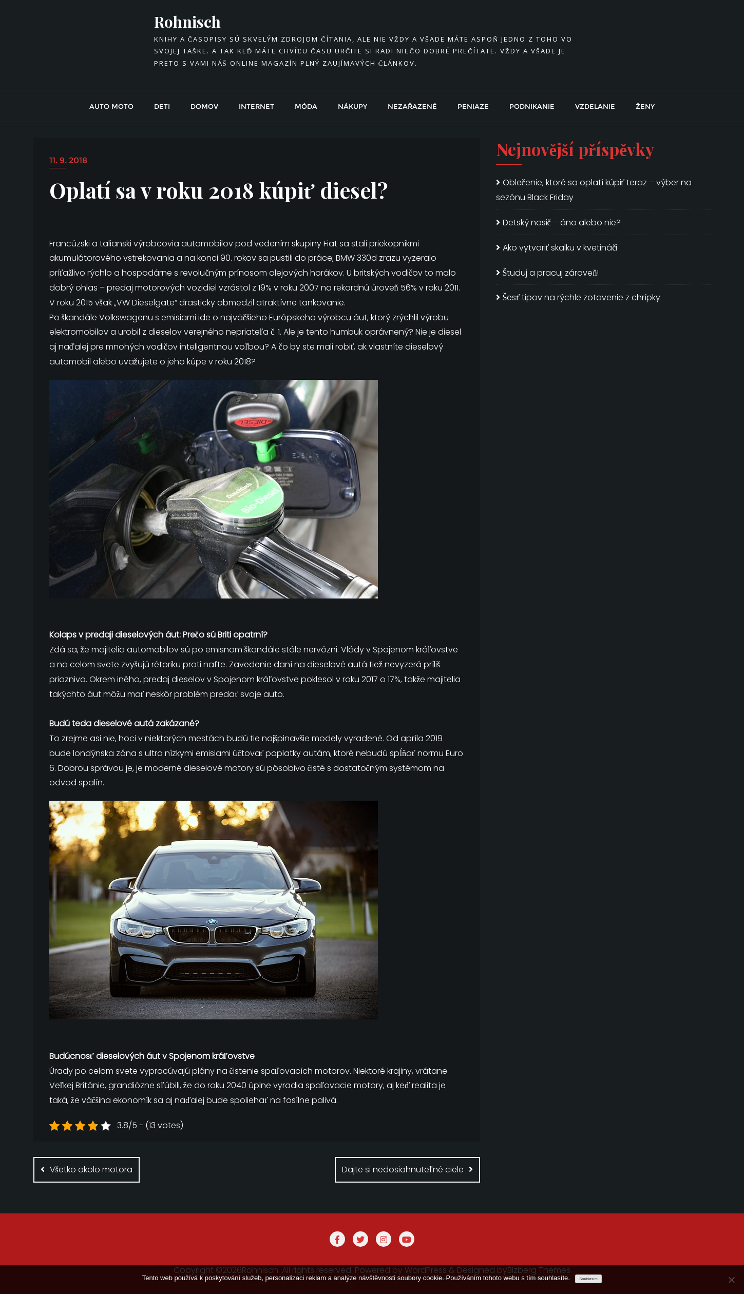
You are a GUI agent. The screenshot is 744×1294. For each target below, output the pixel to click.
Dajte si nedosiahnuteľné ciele (403, 1169)
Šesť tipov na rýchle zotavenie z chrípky (582, 297)
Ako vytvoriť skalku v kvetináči (560, 248)
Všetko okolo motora (91, 1169)
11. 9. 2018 (68, 160)
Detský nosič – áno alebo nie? (562, 222)
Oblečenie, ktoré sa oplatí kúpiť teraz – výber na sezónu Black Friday (594, 190)
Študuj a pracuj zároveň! (551, 273)
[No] (731, 1279)
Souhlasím (588, 1279)
